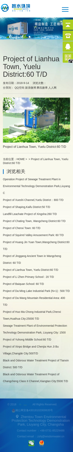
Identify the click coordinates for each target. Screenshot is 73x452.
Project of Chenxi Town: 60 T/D (21, 228)
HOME (21, 159)
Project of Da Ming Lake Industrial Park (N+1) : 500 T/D (36, 290)
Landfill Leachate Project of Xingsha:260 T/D (30, 214)
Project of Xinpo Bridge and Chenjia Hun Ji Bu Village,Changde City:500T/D (31, 350)
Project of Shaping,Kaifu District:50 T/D (26, 207)
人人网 (52, 87)
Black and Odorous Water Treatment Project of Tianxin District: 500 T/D (36, 364)
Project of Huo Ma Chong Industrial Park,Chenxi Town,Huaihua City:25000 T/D (32, 315)
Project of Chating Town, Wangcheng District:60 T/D (34, 221)
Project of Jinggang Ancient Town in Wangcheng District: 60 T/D (32, 259)
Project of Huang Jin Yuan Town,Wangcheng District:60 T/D (36, 246)
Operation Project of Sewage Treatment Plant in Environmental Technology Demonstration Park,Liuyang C (36, 186)
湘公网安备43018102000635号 (31, 411)
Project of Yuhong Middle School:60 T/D (27, 339)
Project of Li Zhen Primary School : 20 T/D (28, 276)
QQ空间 (19, 87)
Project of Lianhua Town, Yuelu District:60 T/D (30, 269)
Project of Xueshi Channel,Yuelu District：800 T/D (33, 199)
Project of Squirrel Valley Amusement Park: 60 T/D (33, 235)
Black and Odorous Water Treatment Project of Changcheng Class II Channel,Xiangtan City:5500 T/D (35, 378)
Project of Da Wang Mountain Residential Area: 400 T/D (34, 301)
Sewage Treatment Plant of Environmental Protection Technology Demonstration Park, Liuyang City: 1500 (35, 329)
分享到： (8, 87)
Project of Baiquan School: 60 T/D (23, 283)
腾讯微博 (42, 87)
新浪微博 (30, 87)
